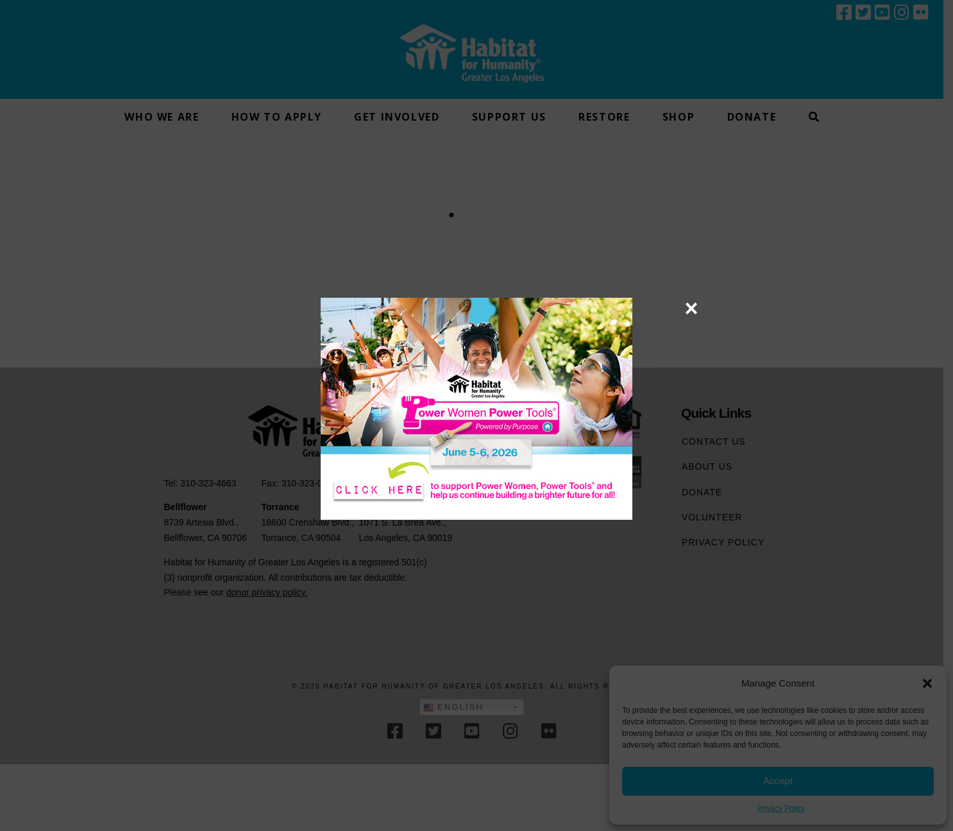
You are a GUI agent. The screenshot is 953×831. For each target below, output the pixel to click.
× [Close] (691, 308)
